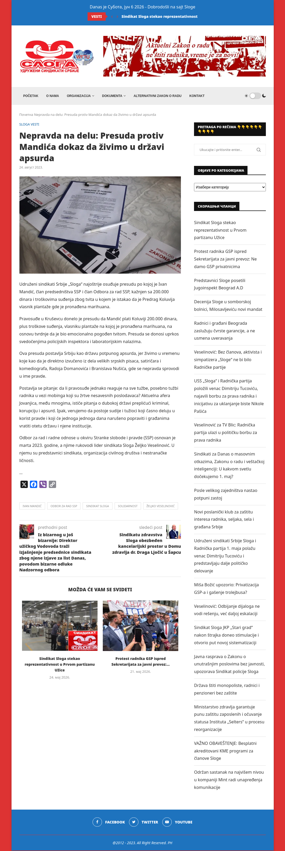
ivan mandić (32, 507)
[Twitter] (143, 822)
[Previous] (112, 16)
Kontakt (197, 96)
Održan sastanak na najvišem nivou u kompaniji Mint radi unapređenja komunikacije (229, 780)
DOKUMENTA (112, 96)
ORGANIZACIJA (79, 96)
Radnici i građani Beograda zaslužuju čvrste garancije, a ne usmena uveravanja (224, 331)
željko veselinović (161, 507)
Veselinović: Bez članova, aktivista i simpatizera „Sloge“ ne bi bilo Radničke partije (228, 360)
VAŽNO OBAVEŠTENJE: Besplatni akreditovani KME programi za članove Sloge (225, 751)
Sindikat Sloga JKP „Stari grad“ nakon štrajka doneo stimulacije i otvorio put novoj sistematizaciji (226, 635)
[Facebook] (109, 822)
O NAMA (52, 96)
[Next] (117, 16)
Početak (31, 96)
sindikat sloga (97, 507)
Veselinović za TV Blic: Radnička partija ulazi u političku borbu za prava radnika (225, 433)
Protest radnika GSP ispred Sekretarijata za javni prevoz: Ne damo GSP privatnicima (225, 259)
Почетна (26, 115)
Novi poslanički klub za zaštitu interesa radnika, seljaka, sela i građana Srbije (224, 519)
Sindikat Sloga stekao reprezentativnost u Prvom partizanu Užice (183, 16)
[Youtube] (178, 822)
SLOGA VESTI (29, 125)
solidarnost (128, 507)
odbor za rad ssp (64, 507)
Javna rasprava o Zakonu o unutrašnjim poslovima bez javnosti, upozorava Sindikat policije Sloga (229, 664)
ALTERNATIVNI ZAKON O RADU (157, 96)
